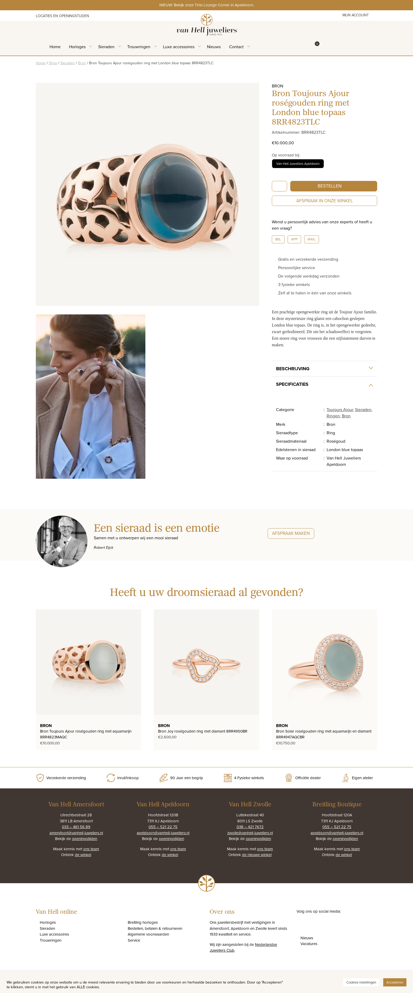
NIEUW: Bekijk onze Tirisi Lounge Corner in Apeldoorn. (206, 5)
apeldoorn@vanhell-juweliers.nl (163, 833)
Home (55, 47)
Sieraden (106, 47)
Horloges (77, 47)
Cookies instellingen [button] (361, 982)
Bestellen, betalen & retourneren (155, 928)
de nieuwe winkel (257, 854)
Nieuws (214, 47)
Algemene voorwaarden (148, 934)
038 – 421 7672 (250, 826)
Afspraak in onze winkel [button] (324, 200)
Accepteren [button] (394, 982)
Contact (236, 47)
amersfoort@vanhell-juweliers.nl (76, 833)
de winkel (83, 854)
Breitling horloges (143, 922)
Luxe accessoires (178, 47)
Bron (82, 63)
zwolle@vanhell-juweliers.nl (250, 833)
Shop (53, 63)
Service (134, 940)
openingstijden (84, 838)
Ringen (333, 416)
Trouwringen (138, 47)
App (294, 239)
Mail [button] (312, 239)
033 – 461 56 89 (76, 826)
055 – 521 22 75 (163, 826)
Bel (278, 239)
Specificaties (292, 384)
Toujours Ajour (340, 409)
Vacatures (309, 943)
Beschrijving (292, 368)
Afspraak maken (291, 533)
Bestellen (330, 186)
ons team (91, 849)
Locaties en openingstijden (62, 15)
